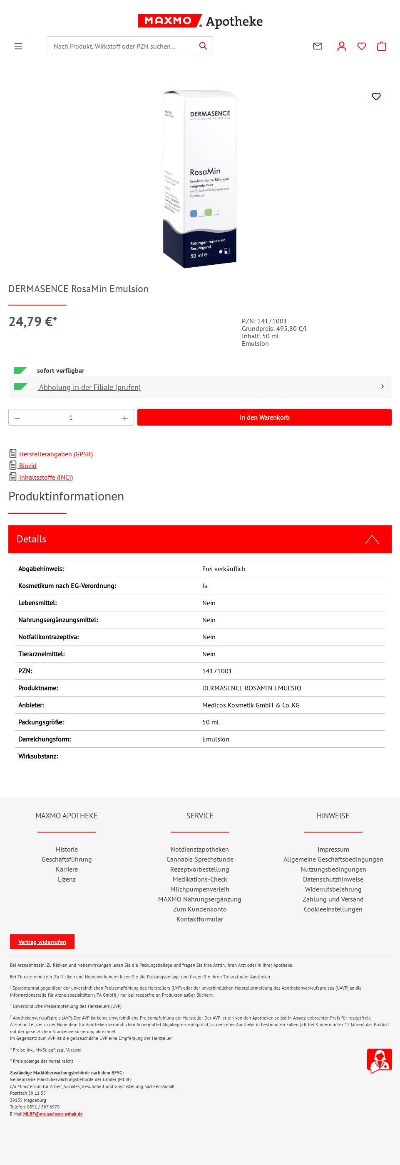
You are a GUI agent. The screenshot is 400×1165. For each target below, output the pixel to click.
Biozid (22, 465)
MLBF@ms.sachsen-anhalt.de (53, 1114)
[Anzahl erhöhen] (125, 417)
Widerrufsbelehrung (333, 889)
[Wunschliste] (362, 46)
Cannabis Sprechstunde (200, 859)
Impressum (333, 849)
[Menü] (18, 46)
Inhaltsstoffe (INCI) (40, 477)
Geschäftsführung (67, 859)
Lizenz (67, 879)
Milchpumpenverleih (199, 889)
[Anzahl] (71, 417)
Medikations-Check (200, 879)
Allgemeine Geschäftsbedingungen (333, 859)
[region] (200, 179)
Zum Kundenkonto (200, 909)
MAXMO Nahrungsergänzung (199, 899)
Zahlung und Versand (333, 899)
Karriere (67, 869)
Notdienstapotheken (200, 849)
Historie (67, 849)
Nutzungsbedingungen (333, 869)
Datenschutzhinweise (333, 879)
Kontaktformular (199, 919)
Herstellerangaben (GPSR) (50, 454)
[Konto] (342, 46)
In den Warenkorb (264, 417)
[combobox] (120, 46)
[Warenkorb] (382, 46)
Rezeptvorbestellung (199, 869)
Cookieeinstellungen (333, 909)
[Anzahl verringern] (17, 417)
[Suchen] (203, 46)
